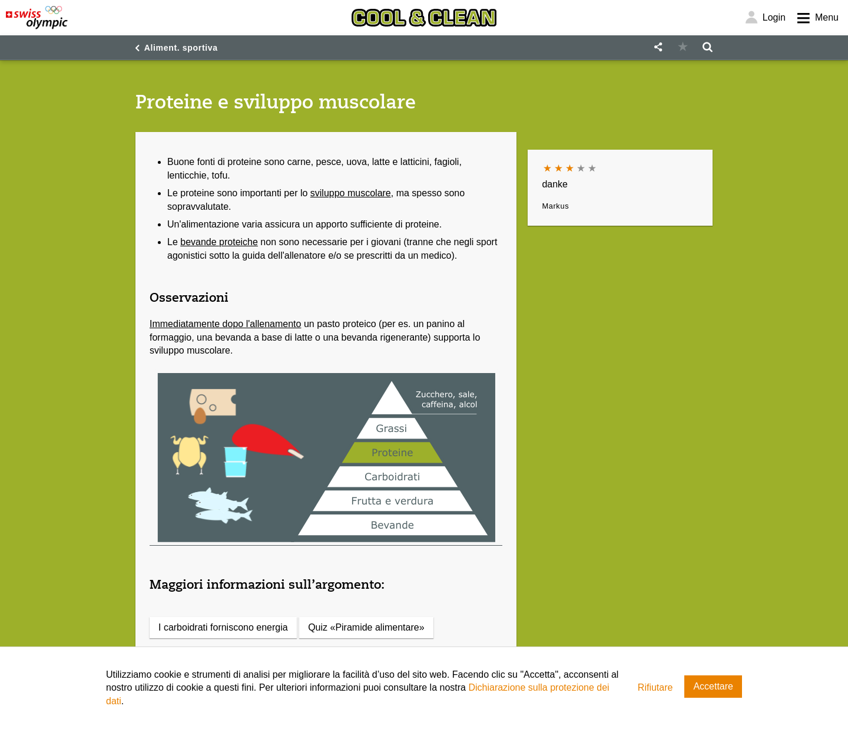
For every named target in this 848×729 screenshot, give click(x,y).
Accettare (713, 686)
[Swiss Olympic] (37, 17)
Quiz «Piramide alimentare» (366, 627)
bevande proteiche (219, 242)
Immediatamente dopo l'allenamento (225, 324)
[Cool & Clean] (424, 17)
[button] (657, 47)
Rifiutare (655, 687)
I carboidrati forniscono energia (223, 627)
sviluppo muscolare (350, 193)
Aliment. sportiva (181, 47)
